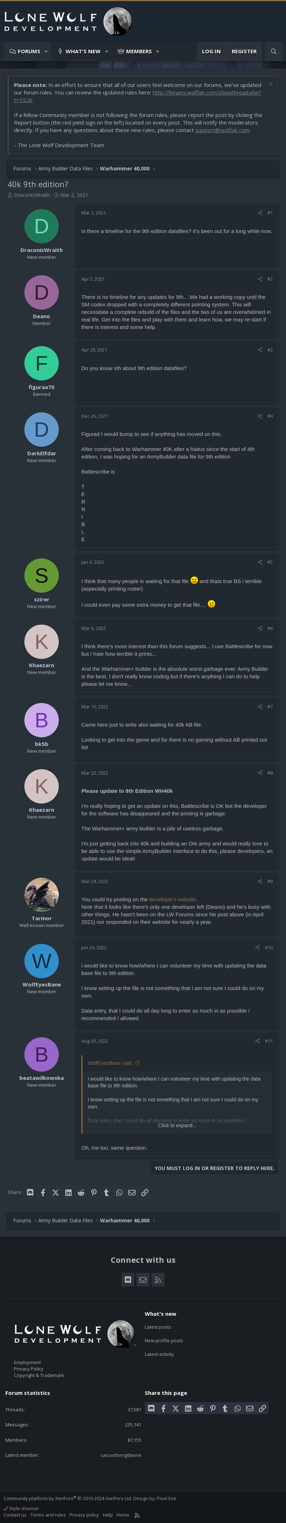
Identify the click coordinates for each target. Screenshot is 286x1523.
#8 (270, 773)
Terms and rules (48, 1515)
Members (139, 51)
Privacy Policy (28, 1369)
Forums (29, 51)
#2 (270, 279)
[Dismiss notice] (270, 85)
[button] (46, 51)
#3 (270, 349)
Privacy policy (84, 1515)
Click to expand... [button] (177, 1125)
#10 (269, 947)
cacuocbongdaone (121, 1455)
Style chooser (21, 1508)
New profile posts (164, 1339)
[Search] (273, 51)
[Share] (260, 212)
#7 (270, 706)
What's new (83, 51)
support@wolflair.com (222, 130)
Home (122, 1515)
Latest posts (158, 1326)
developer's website (172, 899)
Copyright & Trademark (39, 1375)
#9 (270, 881)
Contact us (15, 1515)
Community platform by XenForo (68, 1498)
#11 (269, 1041)
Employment (27, 1362)
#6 (270, 628)
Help (108, 1515)
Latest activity (159, 1352)
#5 (270, 562)
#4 (270, 416)
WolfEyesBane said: (110, 1063)
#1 (270, 212)
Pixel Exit (166, 1498)
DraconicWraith (32, 194)
